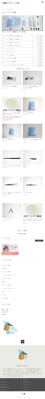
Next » (25, 230)
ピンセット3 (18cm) (27, 192)
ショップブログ (25, 384)
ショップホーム (3, 379)
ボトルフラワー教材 (8, 9)
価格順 (23, 68)
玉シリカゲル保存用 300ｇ (8, 139)
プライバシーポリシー (26, 389)
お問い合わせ (25, 379)
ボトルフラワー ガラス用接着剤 (9, 86)
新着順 (27, 68)
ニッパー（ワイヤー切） (7, 218)
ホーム (3, 9)
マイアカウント (25, 387)
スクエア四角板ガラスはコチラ (8, 119)
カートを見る (3, 389)
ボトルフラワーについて (4, 384)
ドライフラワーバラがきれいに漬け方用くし (11, 165)
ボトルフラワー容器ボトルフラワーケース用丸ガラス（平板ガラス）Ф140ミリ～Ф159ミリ (32, 220)
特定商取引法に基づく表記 (5, 387)
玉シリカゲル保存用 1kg (28, 112)
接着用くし (25, 165)
